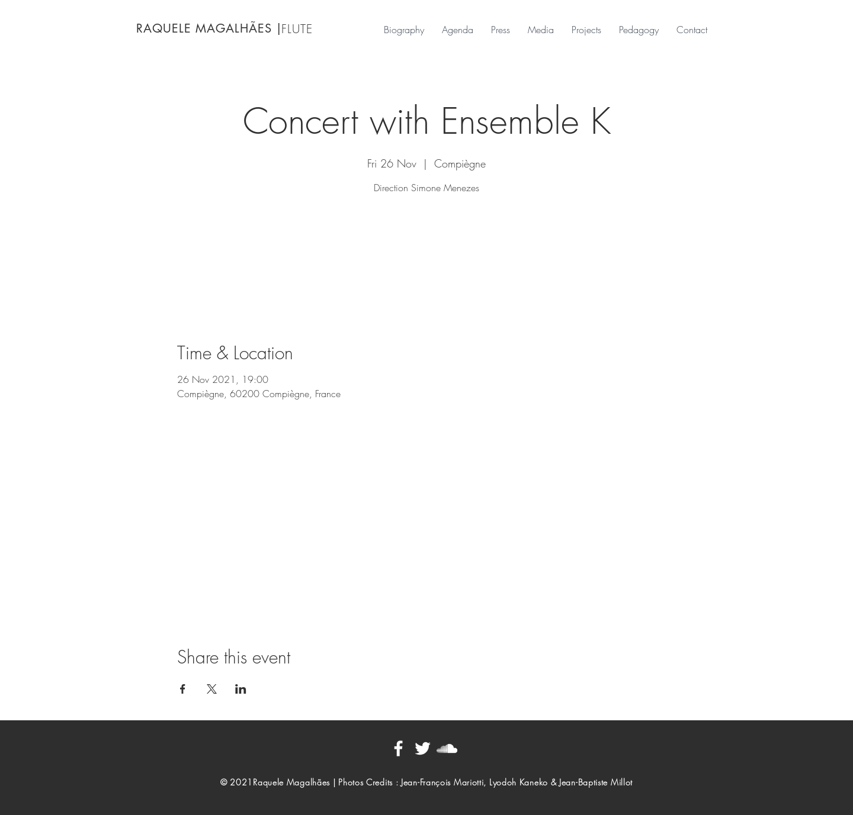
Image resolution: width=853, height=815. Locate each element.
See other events (426, 253)
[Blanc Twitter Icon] (422, 748)
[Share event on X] (211, 689)
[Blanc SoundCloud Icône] (447, 748)
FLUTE (297, 29)
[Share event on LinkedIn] (240, 689)
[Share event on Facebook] (182, 689)
